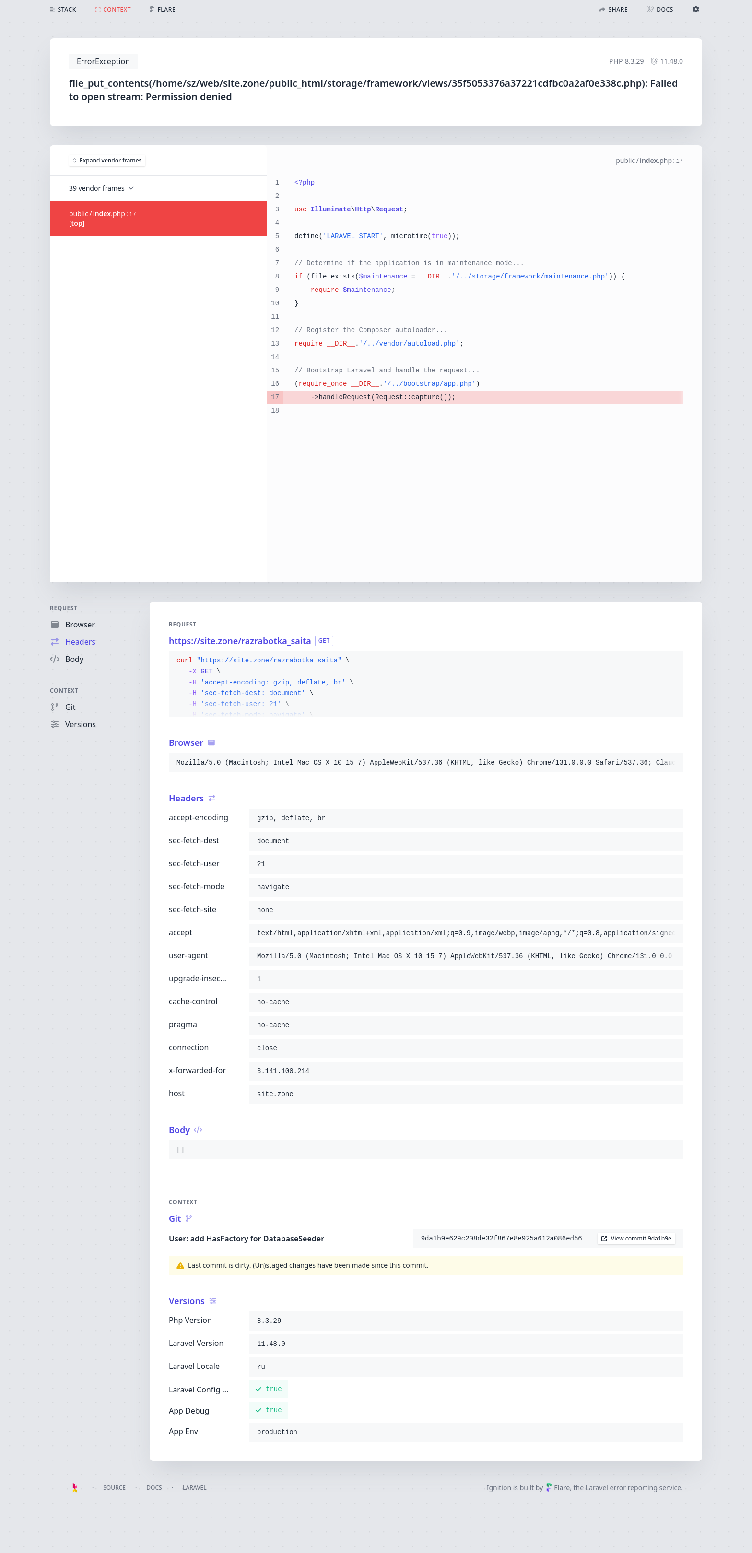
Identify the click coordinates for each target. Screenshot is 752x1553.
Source (114, 1487)
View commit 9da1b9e (636, 1238)
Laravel (195, 1487)
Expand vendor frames (107, 160)
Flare (558, 1487)
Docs (154, 1487)
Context (64, 690)
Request (64, 608)
